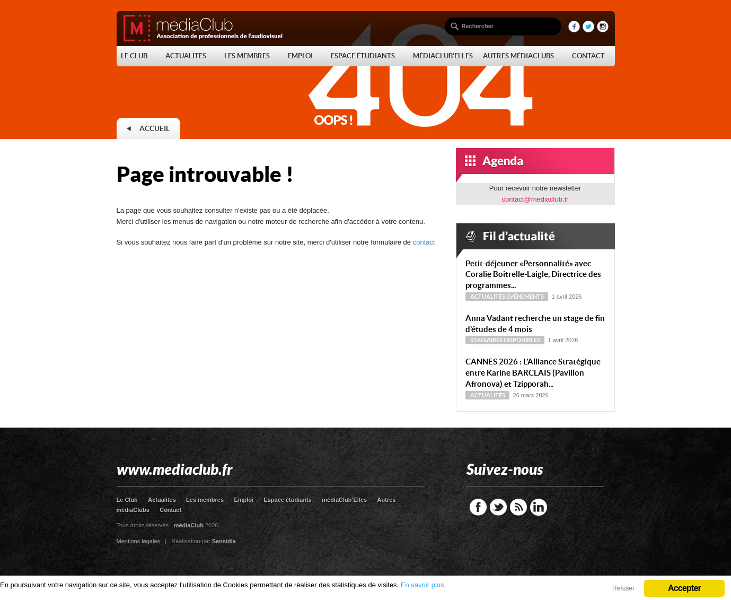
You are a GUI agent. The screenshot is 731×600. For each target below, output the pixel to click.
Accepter (684, 588)
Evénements (525, 296)
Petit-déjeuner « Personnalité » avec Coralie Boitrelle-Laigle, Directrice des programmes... (533, 274)
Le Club (127, 500)
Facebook (478, 507)
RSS (518, 507)
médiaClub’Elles (344, 500)
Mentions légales (139, 541)
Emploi (243, 500)
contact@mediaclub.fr (535, 199)
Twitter (498, 507)
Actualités (487, 296)
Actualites (162, 500)
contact (424, 242)
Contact (170, 510)
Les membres (205, 500)
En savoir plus (422, 585)
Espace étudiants (287, 500)
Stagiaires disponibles (505, 340)
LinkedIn (538, 507)
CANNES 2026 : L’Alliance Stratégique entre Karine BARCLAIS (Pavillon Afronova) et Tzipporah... (533, 372)
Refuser (623, 588)
